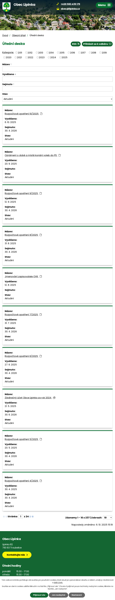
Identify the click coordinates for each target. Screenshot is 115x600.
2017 (83, 52)
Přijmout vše (39, 595)
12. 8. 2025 (10, 285)
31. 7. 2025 (10, 323)
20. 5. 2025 (11, 447)
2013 (40, 52)
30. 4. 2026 (11, 130)
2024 (53, 57)
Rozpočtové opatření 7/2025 (23, 314)
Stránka (12, 516)
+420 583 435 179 (70, 4)
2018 (93, 52)
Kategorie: (8, 52)
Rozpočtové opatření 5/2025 (23, 439)
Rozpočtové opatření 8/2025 (23, 235)
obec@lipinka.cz (70, 8)
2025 (64, 57)
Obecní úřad (19, 35)
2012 (30, 52)
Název (6, 64)
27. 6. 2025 (11, 364)
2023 (42, 57)
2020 (8, 57)
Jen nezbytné (58, 595)
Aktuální (9, 139)
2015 (61, 52)
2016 (72, 52)
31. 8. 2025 (10, 243)
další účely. (58, 582)
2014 (51, 52)
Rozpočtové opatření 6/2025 (23, 356)
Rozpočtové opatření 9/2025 (23, 193)
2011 (20, 52)
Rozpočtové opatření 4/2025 (23, 480)
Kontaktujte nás (16, 554)
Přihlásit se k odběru (97, 44)
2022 (30, 57)
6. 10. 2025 (10, 122)
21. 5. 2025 (10, 406)
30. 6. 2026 (11, 414)
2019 (104, 52)
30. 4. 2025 (11, 489)
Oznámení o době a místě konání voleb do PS (33, 155)
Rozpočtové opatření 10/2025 (23, 113)
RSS (75, 44)
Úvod (5, 35)
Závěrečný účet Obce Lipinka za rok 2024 (30, 397)
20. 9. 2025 (11, 163)
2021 (19, 57)
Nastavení (77, 595)
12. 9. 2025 (10, 201)
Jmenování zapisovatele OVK (23, 276)
